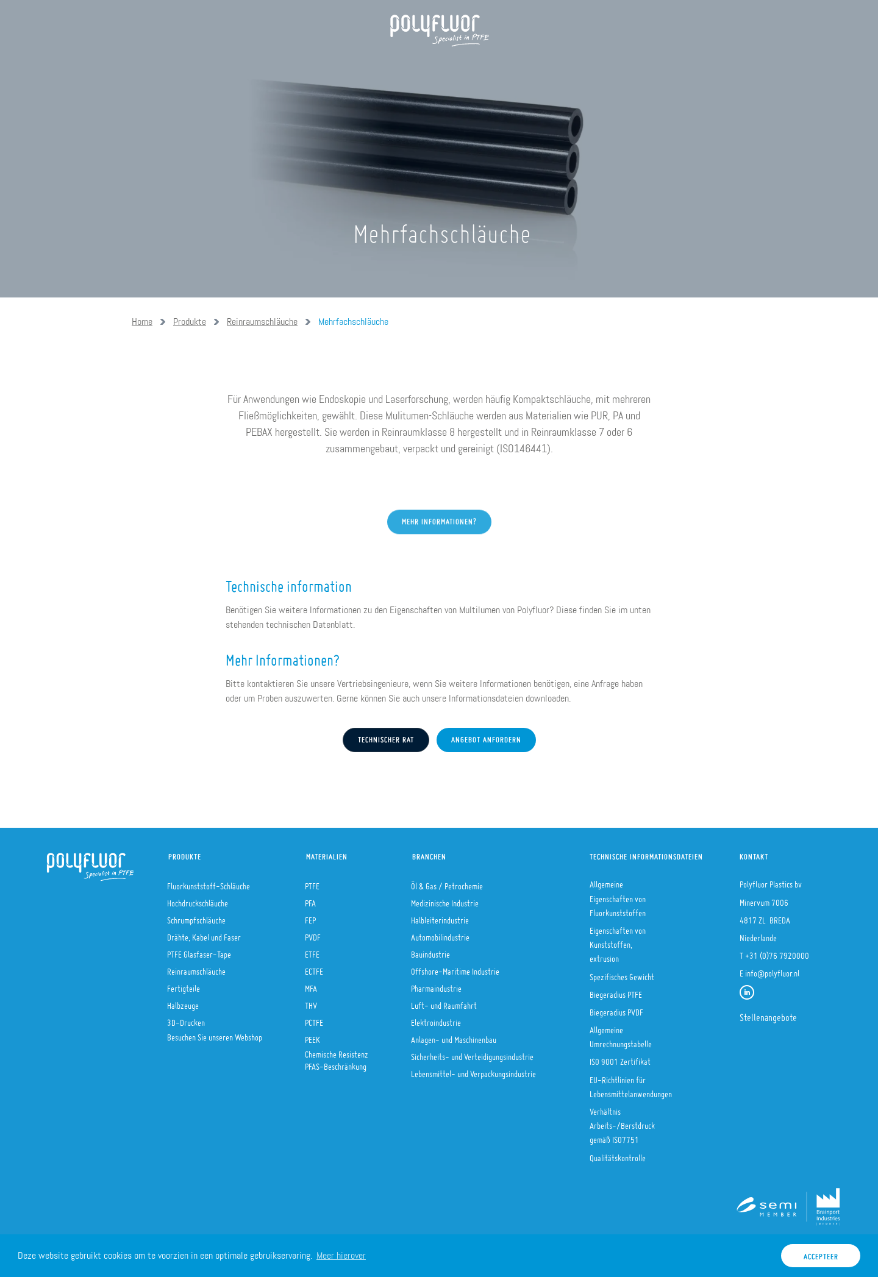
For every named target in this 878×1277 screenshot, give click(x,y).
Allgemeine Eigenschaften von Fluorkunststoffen (618, 895)
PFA (310, 899)
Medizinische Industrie (445, 899)
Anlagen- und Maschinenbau (453, 1036)
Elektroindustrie (436, 1019)
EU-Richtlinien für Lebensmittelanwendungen (631, 1083)
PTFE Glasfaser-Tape (199, 950)
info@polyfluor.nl (772, 970)
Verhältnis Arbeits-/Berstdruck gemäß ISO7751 (622, 1122)
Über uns (204, 67)
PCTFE (314, 1019)
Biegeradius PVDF (616, 1009)
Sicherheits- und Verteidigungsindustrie (472, 1053)
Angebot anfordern (486, 737)
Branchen (429, 853)
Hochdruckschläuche (197, 899)
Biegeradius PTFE (616, 991)
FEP (310, 916)
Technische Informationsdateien (640, 853)
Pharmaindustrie (436, 985)
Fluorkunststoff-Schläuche (208, 882)
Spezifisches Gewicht (622, 973)
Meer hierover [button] (341, 1255)
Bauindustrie (430, 950)
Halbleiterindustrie (440, 916)
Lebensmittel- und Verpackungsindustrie (473, 1070)
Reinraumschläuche (262, 321)
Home (148, 67)
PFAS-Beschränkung (335, 1063)
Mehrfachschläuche (353, 321)
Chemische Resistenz (336, 1051)
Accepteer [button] (821, 1253)
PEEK (312, 1036)
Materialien (327, 853)
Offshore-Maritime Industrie (455, 967)
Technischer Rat (386, 737)
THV (311, 1002)
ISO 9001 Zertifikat (620, 1058)
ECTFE (314, 967)
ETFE (312, 950)
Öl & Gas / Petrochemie (447, 882)
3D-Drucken (186, 1019)
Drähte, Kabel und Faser (204, 933)
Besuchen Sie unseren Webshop (214, 1034)
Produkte (271, 67)
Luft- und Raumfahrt (444, 1002)
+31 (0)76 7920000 (777, 952)
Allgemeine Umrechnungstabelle (621, 1033)
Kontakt (754, 853)
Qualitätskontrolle (618, 1154)
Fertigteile (183, 985)
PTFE (312, 882)
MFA (311, 985)
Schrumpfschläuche (196, 916)
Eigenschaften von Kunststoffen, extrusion (618, 941)
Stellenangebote (768, 1013)
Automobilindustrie (440, 933)
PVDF (313, 933)
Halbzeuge (183, 1002)
